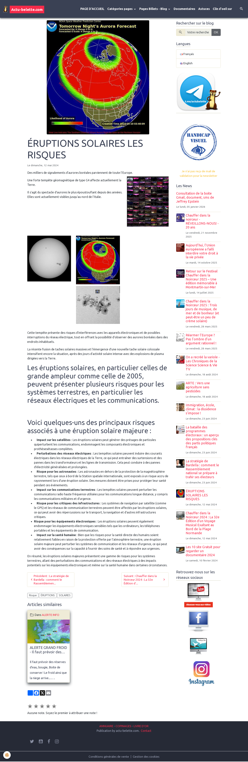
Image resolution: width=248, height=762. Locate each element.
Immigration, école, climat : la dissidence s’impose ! (201, 410)
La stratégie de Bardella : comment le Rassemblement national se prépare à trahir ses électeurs (202, 470)
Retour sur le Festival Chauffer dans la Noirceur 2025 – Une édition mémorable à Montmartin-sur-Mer (202, 280)
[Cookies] (7, 755)
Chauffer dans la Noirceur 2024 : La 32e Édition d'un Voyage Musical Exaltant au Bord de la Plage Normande (203, 524)
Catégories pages (120, 9)
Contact (146, 730)
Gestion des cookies (146, 756)
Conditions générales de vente (108, 756)
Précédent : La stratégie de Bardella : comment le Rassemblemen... (49, 580)
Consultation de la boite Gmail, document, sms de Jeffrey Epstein (195, 198)
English (186, 63)
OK (216, 32)
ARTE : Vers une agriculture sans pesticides (198, 388)
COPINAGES (123, 726)
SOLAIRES (64, 595)
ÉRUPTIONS (48, 595)
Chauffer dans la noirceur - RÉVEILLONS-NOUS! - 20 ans (202, 222)
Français (187, 54)
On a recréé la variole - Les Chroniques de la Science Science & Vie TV (203, 364)
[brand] (23, 9)
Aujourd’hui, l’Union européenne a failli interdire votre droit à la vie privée (202, 252)
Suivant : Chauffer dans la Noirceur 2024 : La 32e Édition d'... (145, 580)
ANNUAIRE (105, 726)
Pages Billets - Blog (153, 9)
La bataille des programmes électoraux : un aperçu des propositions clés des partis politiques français (202, 438)
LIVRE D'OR (142, 726)
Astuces (204, 9)
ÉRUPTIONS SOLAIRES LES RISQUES (197, 496)
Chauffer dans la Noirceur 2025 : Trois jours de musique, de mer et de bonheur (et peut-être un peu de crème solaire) (202, 312)
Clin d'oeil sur (222, 9)
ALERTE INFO (51, 615)
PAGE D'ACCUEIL (92, 9)
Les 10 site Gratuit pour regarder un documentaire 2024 (203, 552)
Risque (33, 595)
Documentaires (184, 9)
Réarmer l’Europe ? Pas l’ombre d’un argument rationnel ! (201, 340)
